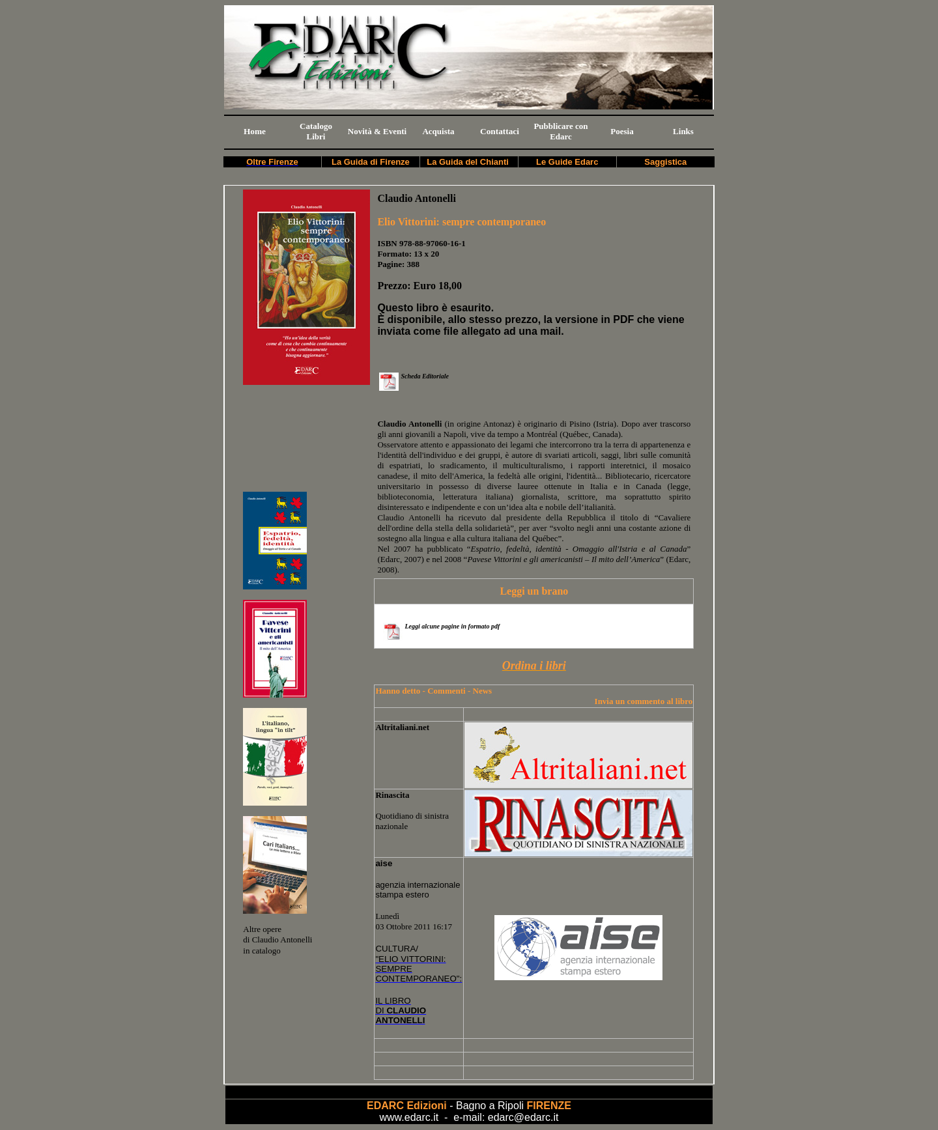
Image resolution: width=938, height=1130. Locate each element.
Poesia (621, 131)
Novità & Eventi (377, 131)
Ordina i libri (534, 665)
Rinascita (392, 795)
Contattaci (499, 131)
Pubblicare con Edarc (560, 131)
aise (383, 863)
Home (255, 131)
